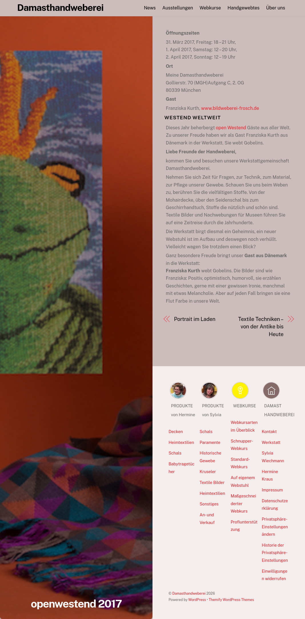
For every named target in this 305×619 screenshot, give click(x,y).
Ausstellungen (177, 8)
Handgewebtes (244, 8)
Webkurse (210, 8)
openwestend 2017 (76, 603)
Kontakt (269, 431)
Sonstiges (209, 503)
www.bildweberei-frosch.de (230, 108)
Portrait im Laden (194, 319)
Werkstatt (271, 442)
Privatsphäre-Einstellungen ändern (275, 527)
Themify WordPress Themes (231, 600)
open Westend (231, 127)
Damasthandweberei (189, 593)
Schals (174, 453)
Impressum (272, 489)
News (150, 8)
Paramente (210, 442)
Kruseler (208, 471)
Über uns (275, 8)
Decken (175, 431)
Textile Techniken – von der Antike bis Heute (261, 326)
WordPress (197, 600)
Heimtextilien (181, 442)
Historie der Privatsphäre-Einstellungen (275, 553)
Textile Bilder (212, 482)
